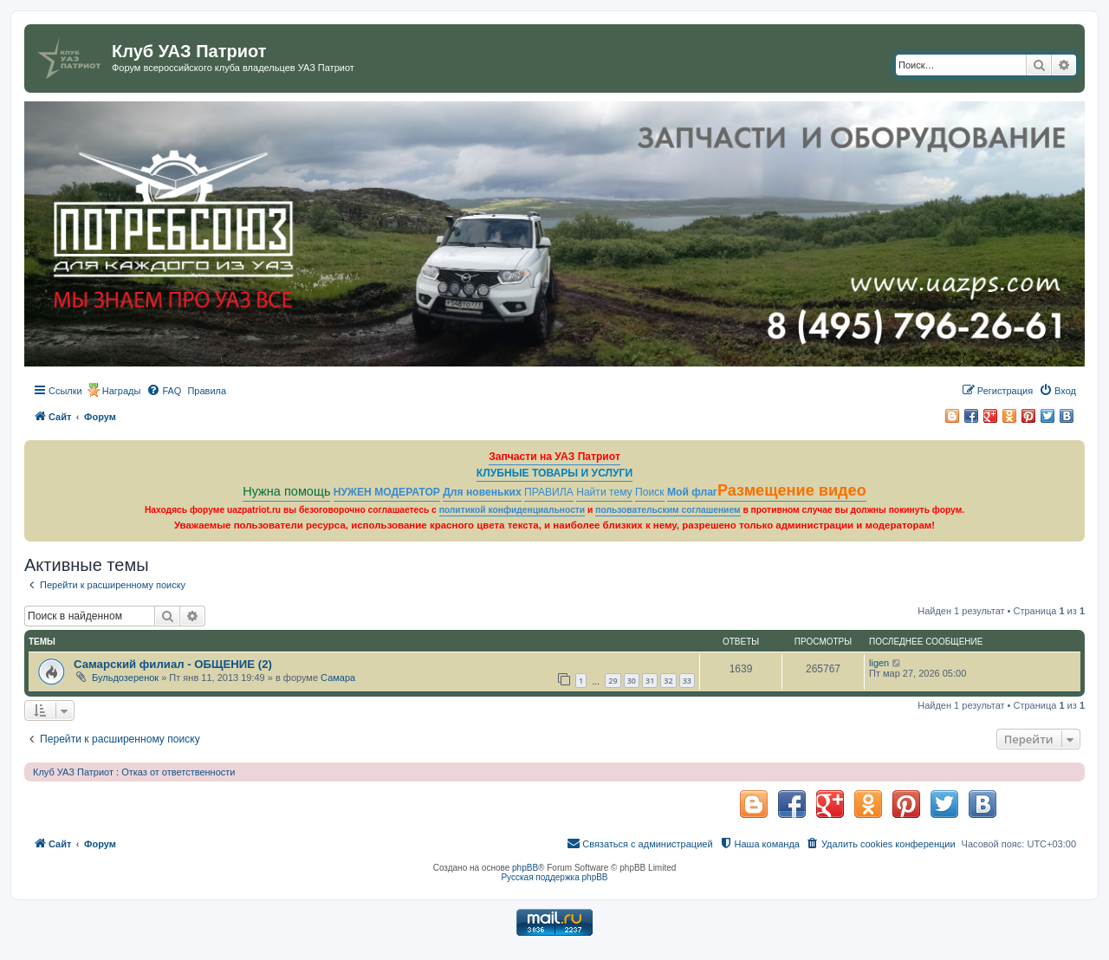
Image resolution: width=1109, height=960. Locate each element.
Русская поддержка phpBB (554, 877)
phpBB (525, 867)
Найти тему (604, 492)
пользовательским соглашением (667, 510)
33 (687, 680)
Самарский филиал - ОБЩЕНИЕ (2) (173, 664)
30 (631, 680)
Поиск (650, 492)
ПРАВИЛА (549, 492)
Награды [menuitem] (121, 391)
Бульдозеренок (125, 677)
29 (612, 680)
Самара (338, 677)
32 (668, 680)
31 (649, 680)
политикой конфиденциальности (512, 510)
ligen (879, 663)
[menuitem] (163, 390)
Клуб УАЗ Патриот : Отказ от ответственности (134, 772)
